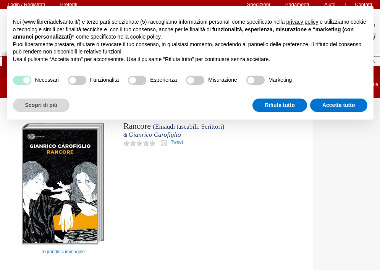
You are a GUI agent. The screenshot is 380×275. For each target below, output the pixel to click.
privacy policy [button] (302, 22)
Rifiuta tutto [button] (280, 105)
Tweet (177, 142)
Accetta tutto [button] (338, 105)
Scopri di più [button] (41, 105)
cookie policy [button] (145, 37)
